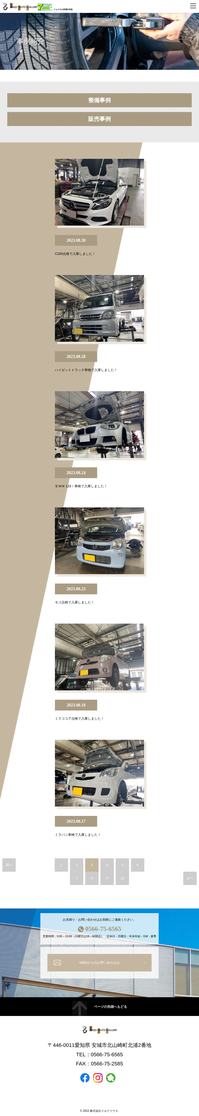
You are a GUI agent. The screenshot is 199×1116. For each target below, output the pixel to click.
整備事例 (99, 100)
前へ (9, 865)
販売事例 (99, 119)
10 (122, 878)
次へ (190, 878)
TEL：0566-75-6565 (99, 1054)
